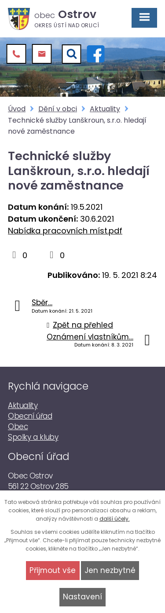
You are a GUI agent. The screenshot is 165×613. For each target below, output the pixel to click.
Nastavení (82, 596)
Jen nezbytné (110, 570)
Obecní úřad (30, 416)
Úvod (17, 109)
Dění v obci (57, 109)
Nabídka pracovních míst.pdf (65, 230)
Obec (18, 426)
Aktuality (105, 109)
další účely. (114, 518)
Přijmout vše (52, 570)
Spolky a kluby (33, 437)
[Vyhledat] (71, 54)
